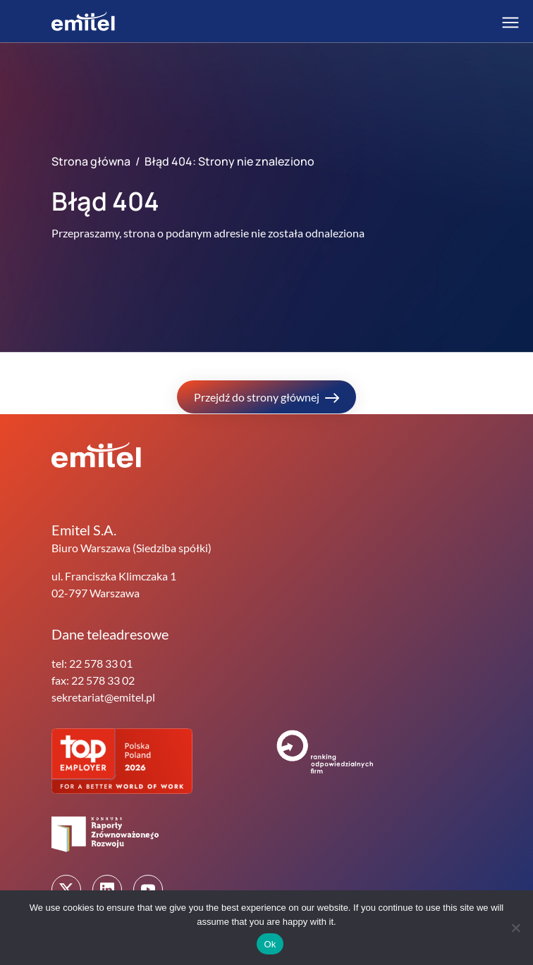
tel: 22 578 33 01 (92, 663)
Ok (270, 944)
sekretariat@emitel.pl (103, 697)
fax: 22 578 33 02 (93, 680)
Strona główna (90, 161)
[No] (515, 928)
